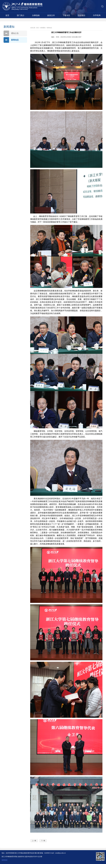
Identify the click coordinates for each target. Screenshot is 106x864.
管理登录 (4, 860)
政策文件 (51, 15)
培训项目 (81, 15)
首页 (7, 15)
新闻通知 (42, 27)
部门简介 (20, 15)
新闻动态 (11, 40)
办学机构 (97, 15)
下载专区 (66, 15)
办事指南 (36, 15)
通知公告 (11, 33)
